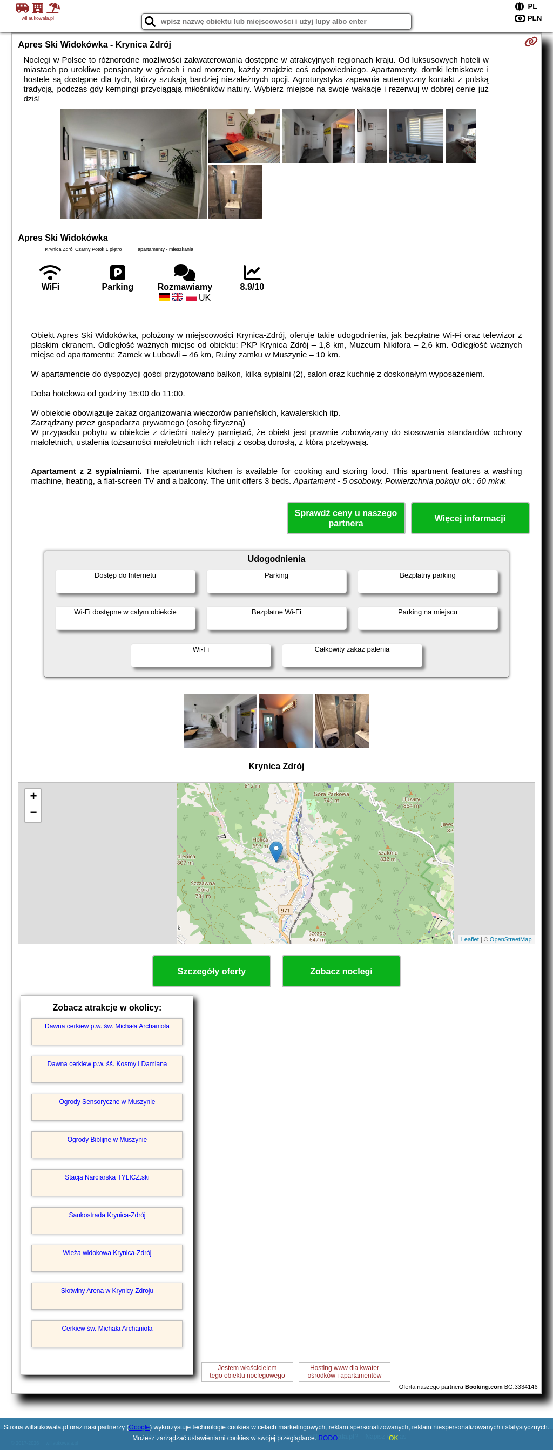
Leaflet (470, 939)
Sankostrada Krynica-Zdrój (107, 1215)
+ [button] (33, 797)
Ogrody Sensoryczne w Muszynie (107, 1102)
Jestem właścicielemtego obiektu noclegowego (247, 1371)
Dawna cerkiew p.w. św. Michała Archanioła (107, 1026)
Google (139, 1427)
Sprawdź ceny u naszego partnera (346, 518)
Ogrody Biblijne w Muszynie (107, 1139)
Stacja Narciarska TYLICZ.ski (107, 1177)
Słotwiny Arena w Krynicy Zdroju (107, 1291)
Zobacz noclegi (341, 971)
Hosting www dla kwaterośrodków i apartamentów (345, 1371)
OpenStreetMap (511, 939)
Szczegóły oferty (212, 971)
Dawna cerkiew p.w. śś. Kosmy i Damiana (107, 1064)
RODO (328, 1438)
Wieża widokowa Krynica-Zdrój (107, 1253)
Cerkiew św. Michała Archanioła (107, 1328)
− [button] (33, 813)
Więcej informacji (470, 518)
